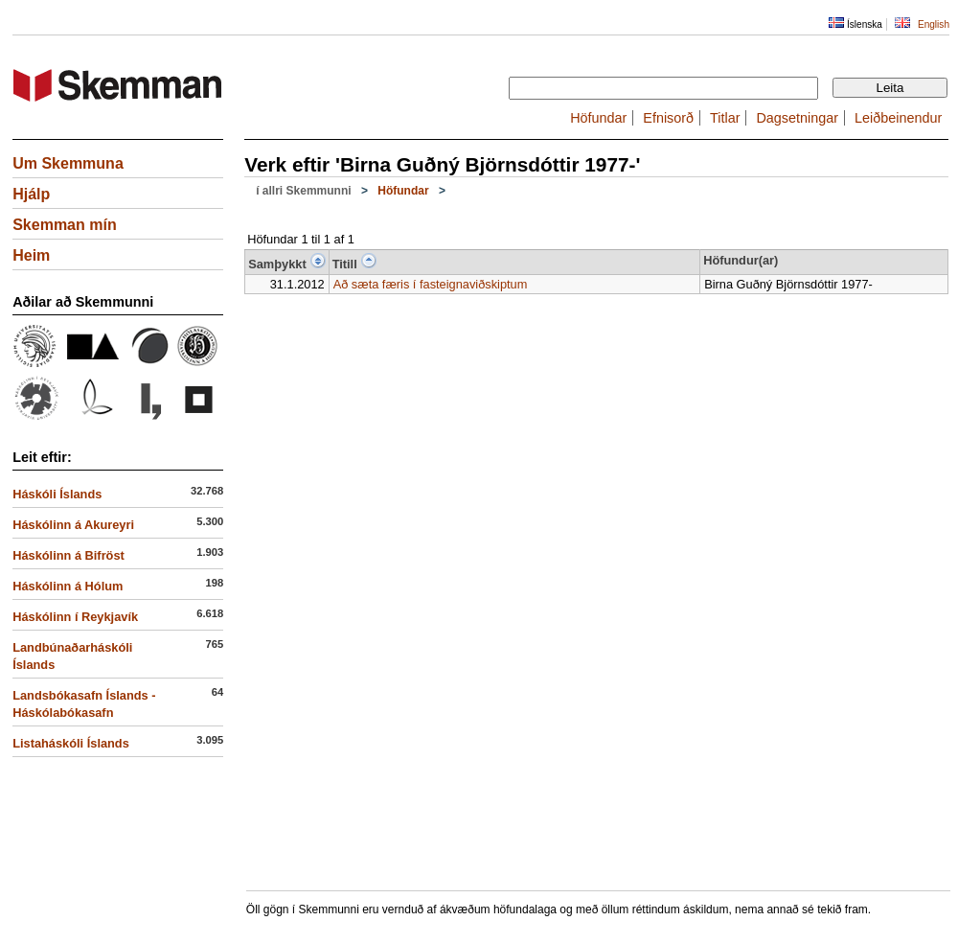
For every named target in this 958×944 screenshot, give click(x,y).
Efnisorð (668, 118)
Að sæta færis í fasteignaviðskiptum (430, 284)
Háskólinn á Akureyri (73, 525)
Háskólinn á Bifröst (68, 555)
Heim (31, 255)
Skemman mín (64, 225)
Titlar (725, 118)
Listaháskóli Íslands (70, 743)
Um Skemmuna (68, 163)
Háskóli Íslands (57, 494)
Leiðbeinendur (898, 118)
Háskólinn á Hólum (67, 586)
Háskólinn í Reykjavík (75, 617)
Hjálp (31, 194)
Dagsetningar (797, 118)
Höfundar (598, 118)
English (933, 24)
